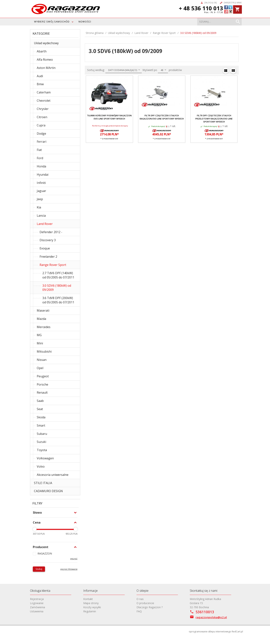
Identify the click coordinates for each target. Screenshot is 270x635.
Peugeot (43, 376)
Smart (41, 425)
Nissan (41, 360)
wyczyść (73, 558)
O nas (140, 599)
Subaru (42, 434)
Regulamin (89, 611)
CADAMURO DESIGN (48, 491)
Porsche (42, 384)
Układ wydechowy (46, 43)
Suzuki (41, 442)
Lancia (41, 215)
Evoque (45, 248)
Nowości (85, 21)
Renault (42, 392)
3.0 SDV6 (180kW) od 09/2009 (56, 288)
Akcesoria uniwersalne (52, 475)
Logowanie (37, 603)
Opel (40, 368)
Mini (40, 343)
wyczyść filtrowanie (68, 569)
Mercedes (43, 327)
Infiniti (41, 183)
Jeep (40, 199)
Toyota (42, 450)
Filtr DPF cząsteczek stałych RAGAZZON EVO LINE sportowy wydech (162, 117)
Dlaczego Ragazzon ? (149, 607)
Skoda (41, 417)
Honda (41, 166)
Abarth (41, 51)
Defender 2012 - (51, 232)
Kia (39, 207)
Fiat (39, 150)
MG (39, 335)
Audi (40, 76)
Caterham (44, 92)
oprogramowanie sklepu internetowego (210, 631)
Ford (40, 158)
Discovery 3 (48, 240)
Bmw (40, 84)
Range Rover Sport (53, 265)
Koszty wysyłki (92, 607)
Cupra (41, 125)
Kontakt (88, 599)
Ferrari (41, 142)
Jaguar (41, 191)
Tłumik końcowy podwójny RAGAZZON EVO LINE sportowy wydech (109, 117)
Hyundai (42, 174)
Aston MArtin (46, 68)
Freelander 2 (48, 256)
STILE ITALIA (43, 483)
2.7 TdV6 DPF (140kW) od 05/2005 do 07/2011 (58, 275)
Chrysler (43, 109)
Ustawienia (36, 611)
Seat (40, 409)
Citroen (42, 117)
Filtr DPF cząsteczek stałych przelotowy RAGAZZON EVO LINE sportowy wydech (213, 118)
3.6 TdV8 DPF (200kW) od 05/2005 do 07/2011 (58, 300)
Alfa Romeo (45, 59)
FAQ (139, 611)
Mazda (41, 319)
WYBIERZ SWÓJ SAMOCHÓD (52, 21)
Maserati (43, 310)
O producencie (145, 603)
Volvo (41, 466)
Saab (40, 401)
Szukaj (39, 569)
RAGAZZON (45, 553)
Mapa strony (91, 603)
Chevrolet (43, 100)
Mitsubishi (44, 351)
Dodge (41, 133)
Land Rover (45, 224)
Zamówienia (37, 607)
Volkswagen (45, 458)
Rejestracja (37, 599)
